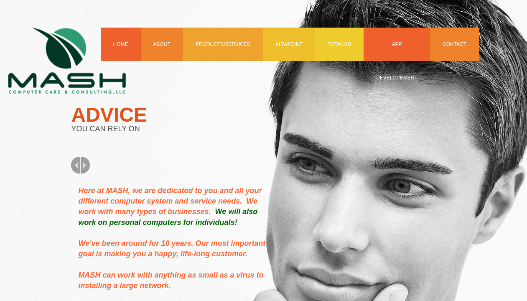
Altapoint (289, 44)
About (162, 44)
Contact (454, 44)
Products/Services (223, 44)
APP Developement (397, 51)
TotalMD (339, 44)
